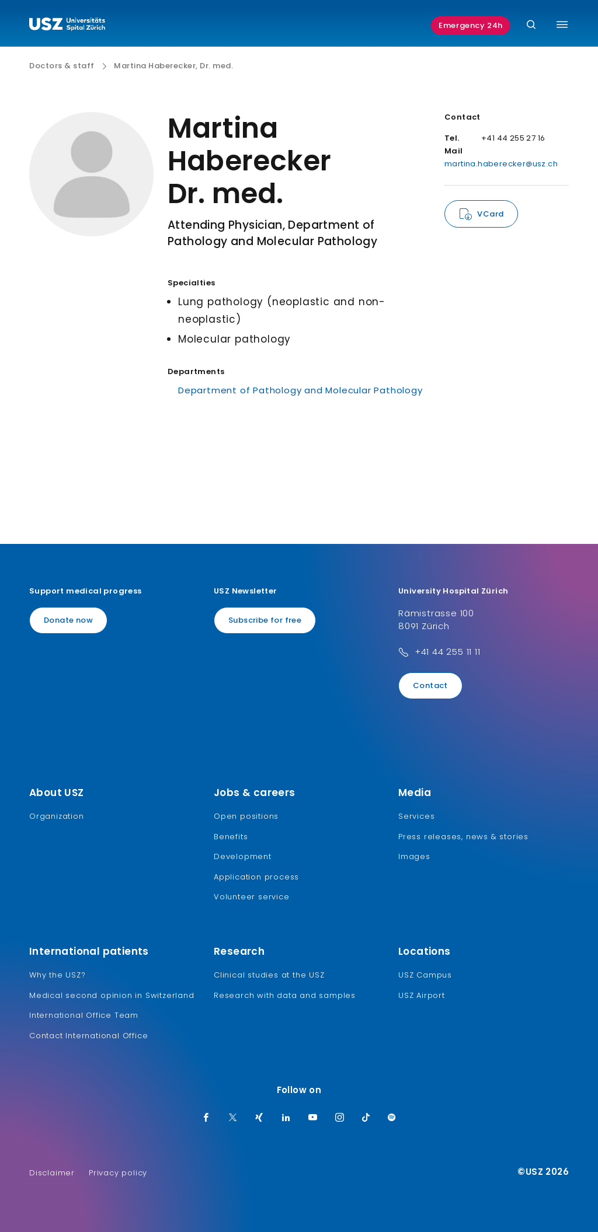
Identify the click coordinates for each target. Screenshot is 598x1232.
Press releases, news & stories (463, 836)
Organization (56, 816)
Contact (430, 685)
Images (414, 856)
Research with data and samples (285, 995)
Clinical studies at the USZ (269, 974)
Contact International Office (88, 1035)
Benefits (231, 836)
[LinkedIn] (286, 1118)
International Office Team (83, 1015)
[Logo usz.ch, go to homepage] (67, 25)
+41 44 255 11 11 (448, 651)
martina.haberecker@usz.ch (501, 163)
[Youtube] (313, 1118)
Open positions (246, 816)
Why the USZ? (57, 974)
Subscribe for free (264, 620)
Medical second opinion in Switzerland (111, 995)
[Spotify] (392, 1118)
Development (243, 856)
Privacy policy (118, 1172)
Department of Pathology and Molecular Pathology (300, 390)
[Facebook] (206, 1118)
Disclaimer (52, 1172)
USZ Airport (421, 995)
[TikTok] (366, 1118)
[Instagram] (340, 1118)
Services (416, 816)
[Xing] (259, 1118)
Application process (256, 876)
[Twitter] (233, 1118)
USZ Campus (425, 974)
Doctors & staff (62, 66)
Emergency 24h (471, 25)
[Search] (531, 25)
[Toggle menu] (562, 25)
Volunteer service (252, 896)
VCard (490, 213)
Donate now (68, 620)
